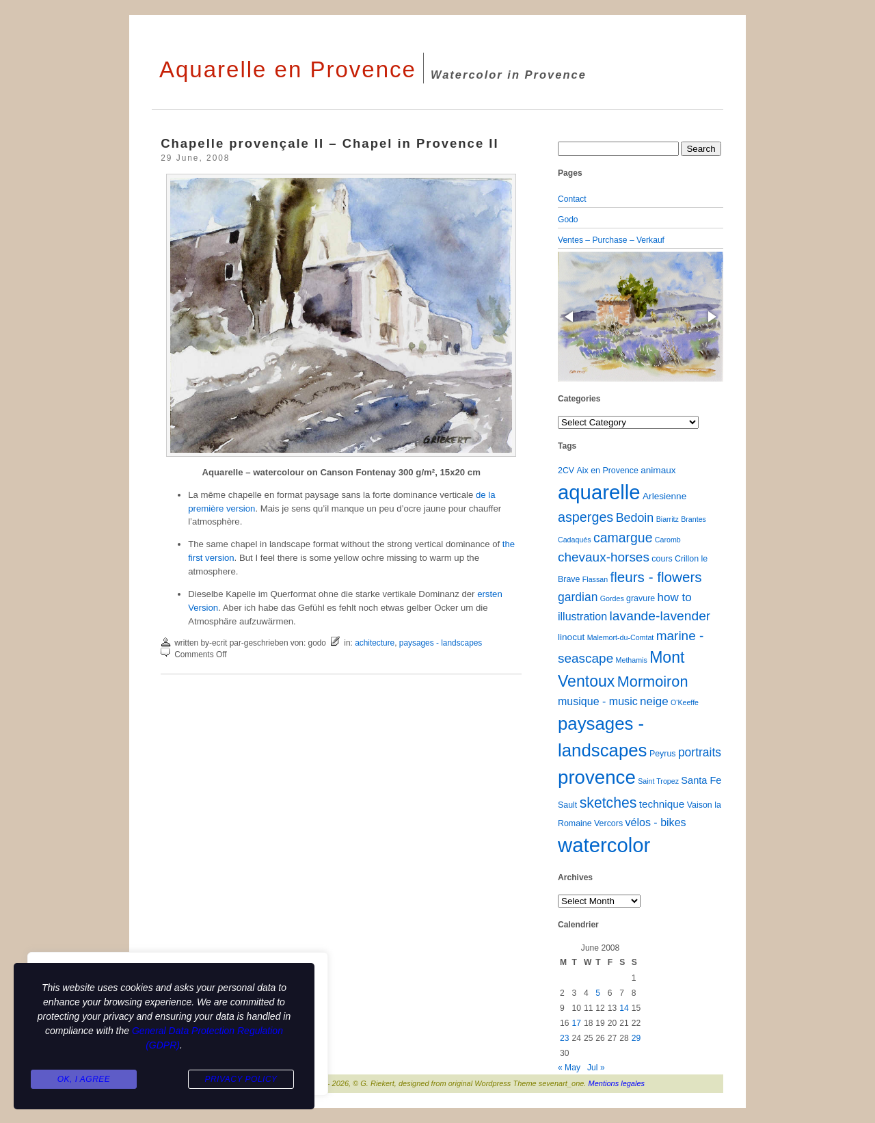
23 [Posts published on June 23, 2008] (564, 1038)
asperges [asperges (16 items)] (585, 517)
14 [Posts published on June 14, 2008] (623, 1008)
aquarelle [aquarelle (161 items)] (599, 492)
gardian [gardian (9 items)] (577, 597)
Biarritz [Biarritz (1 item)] (667, 519)
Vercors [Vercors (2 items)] (608, 823)
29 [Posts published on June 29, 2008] (636, 1038)
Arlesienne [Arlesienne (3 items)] (664, 496)
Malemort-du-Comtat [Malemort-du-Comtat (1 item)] (620, 637)
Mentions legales (617, 1083)
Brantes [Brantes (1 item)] (693, 519)
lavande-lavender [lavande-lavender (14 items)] (660, 616)
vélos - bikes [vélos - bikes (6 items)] (655, 822)
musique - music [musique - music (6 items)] (598, 701)
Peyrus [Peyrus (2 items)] (662, 753)
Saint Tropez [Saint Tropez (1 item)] (658, 781)
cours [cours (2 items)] (661, 559)
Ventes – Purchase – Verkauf (611, 240)
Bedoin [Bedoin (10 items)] (635, 518)
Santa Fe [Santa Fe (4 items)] (701, 780)
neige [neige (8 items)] (654, 701)
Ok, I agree (84, 1079)
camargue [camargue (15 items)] (623, 537)
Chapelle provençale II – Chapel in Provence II (329, 143)
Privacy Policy (240, 1079)
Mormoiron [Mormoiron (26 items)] (652, 681)
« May (569, 1067)
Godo (568, 219)
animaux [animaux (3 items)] (658, 470)
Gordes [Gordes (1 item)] (612, 598)
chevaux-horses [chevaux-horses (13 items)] (603, 557)
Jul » (596, 1067)
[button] (570, 317)
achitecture (374, 643)
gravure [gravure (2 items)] (640, 598)
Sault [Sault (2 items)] (567, 805)
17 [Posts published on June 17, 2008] (575, 1023)
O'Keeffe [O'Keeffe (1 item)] (685, 702)
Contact (572, 199)
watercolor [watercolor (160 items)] (604, 845)
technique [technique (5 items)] (662, 804)
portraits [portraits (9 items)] (699, 752)
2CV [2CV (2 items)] (566, 470)
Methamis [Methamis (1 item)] (631, 660)
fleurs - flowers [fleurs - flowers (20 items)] (655, 577)
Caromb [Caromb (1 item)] (668, 540)
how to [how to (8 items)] (675, 597)
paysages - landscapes (440, 643)
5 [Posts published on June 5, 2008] (597, 993)
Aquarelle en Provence (287, 69)
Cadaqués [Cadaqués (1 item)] (574, 540)
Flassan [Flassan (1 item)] (595, 579)
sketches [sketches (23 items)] (608, 802)
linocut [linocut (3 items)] (571, 637)
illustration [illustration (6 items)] (582, 616)
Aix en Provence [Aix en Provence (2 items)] (607, 470)
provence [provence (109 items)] (597, 777)
